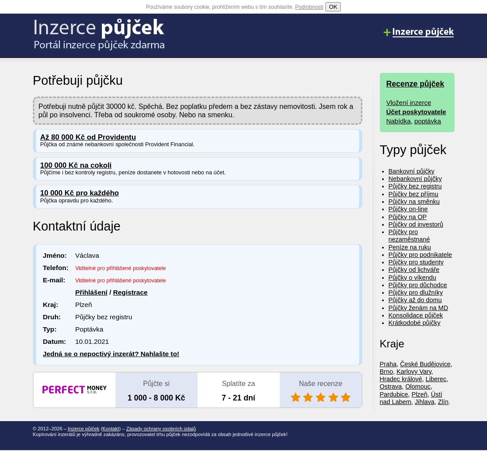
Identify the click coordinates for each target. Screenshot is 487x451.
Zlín (443, 401)
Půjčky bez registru (415, 186)
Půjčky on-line (408, 209)
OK (333, 7)
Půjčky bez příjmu (414, 194)
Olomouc (418, 386)
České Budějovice (425, 364)
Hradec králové (401, 378)
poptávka (428, 121)
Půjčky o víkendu (412, 277)
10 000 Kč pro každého (79, 193)
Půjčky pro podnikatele (420, 254)
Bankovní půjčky (412, 171)
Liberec (436, 378)
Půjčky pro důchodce (418, 285)
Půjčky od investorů (416, 224)
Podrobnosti (309, 7)
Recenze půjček (415, 83)
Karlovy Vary (414, 371)
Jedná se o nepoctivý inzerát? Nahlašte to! (111, 353)
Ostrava (391, 386)
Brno (386, 371)
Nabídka (398, 121)
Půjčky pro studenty (416, 262)
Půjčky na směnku (414, 201)
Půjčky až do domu (415, 299)
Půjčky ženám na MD (418, 307)
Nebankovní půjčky (415, 178)
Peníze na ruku (410, 247)
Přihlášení (91, 292)
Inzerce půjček (83, 428)
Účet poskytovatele (416, 111)
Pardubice (394, 394)
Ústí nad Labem (411, 398)
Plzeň (419, 394)
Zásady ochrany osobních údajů (161, 428)
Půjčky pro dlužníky (416, 292)
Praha (388, 364)
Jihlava (425, 401)
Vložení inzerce (408, 102)
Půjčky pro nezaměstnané (409, 235)
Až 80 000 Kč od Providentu (88, 137)
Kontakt (110, 428)
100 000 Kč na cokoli (76, 165)
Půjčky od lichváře (414, 269)
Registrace (130, 292)
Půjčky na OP (408, 216)
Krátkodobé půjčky (414, 322)
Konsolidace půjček (416, 315)
